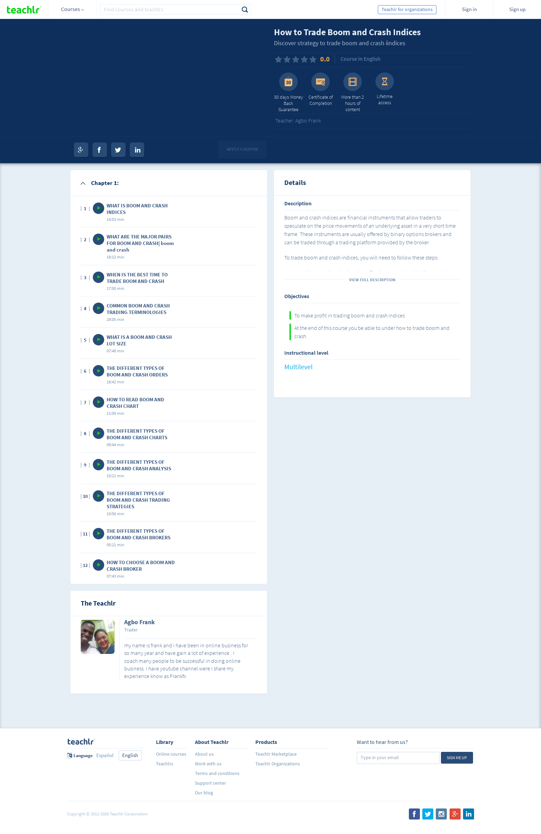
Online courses (171, 754)
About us (204, 754)
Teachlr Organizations (277, 764)
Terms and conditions (217, 773)
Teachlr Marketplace (276, 754)
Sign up (517, 9)
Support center (210, 783)
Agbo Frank (139, 622)
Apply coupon (242, 149)
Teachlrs (164, 764)
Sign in (469, 9)
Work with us (208, 764)
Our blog (204, 792)
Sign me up (457, 757)
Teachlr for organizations (407, 9)
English (130, 755)
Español (105, 755)
